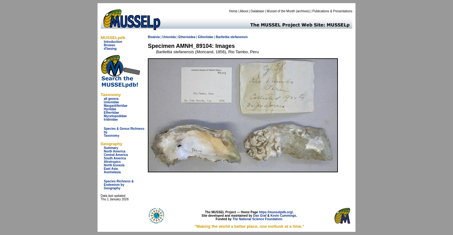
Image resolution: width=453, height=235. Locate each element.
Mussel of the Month (281, 11)
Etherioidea (186, 37)
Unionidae (111, 102)
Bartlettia (222, 37)
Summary (111, 148)
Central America (116, 155)
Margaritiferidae (115, 105)
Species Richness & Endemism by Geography (119, 185)
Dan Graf (259, 215)
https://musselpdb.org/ (276, 212)
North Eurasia (114, 165)
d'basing (110, 48)
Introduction (113, 41)
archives (303, 11)
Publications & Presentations (332, 11)
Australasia (112, 172)
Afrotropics (112, 161)
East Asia (111, 168)
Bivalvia (154, 37)
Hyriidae (110, 109)
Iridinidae (111, 119)
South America (115, 158)
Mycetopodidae (115, 116)
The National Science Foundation (257, 219)
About (244, 11)
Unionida (169, 37)
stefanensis (239, 37)
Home (233, 11)
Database (257, 11)
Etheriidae (111, 112)
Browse (109, 45)
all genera (111, 98)
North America (115, 151)
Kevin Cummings (283, 215)
